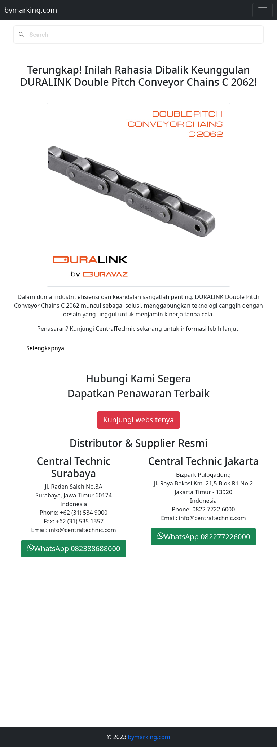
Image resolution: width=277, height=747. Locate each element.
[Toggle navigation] (262, 10)
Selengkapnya (45, 348)
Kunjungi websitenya (138, 420)
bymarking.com (30, 10)
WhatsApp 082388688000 (73, 548)
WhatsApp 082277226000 (203, 536)
